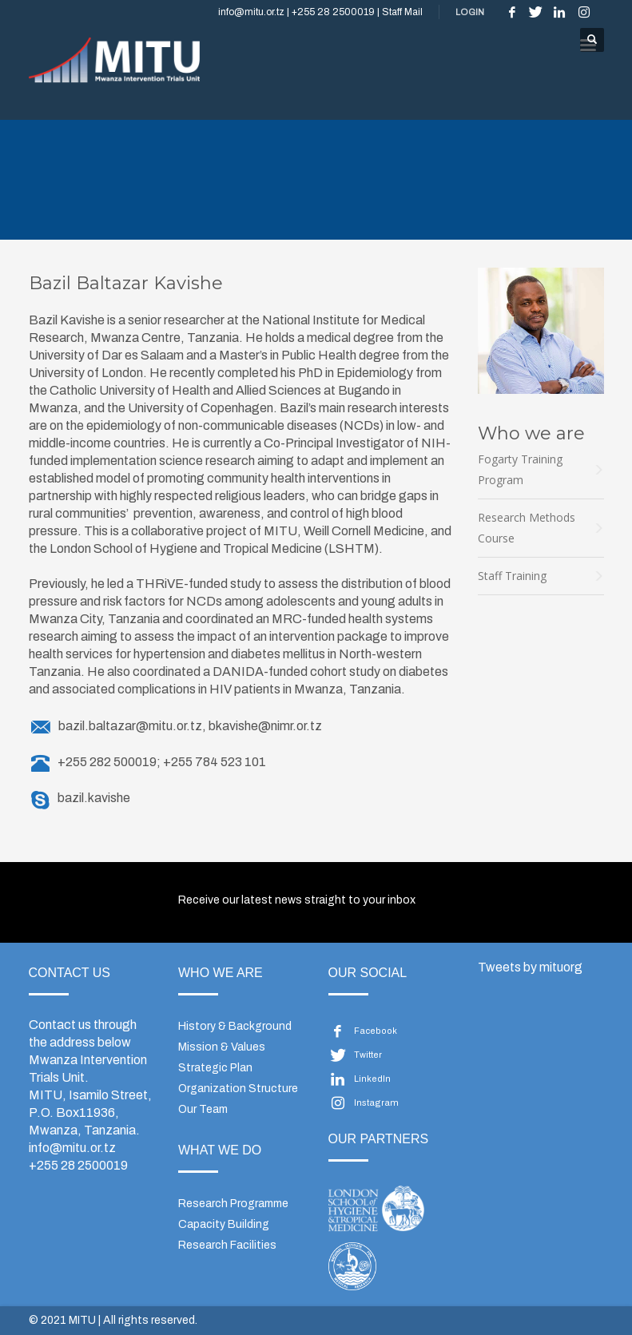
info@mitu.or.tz (72, 1147)
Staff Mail (402, 12)
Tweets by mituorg (530, 967)
